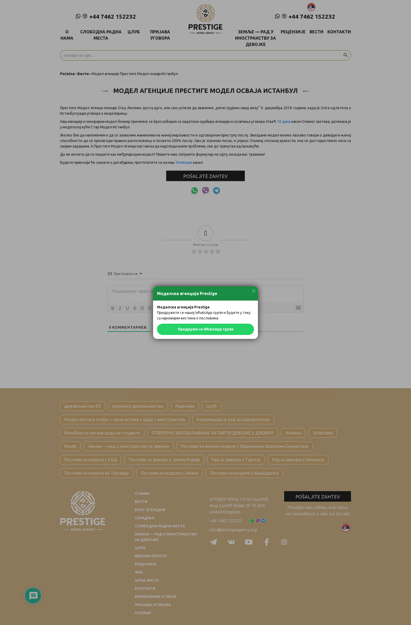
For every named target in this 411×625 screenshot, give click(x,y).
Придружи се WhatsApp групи (206, 329)
